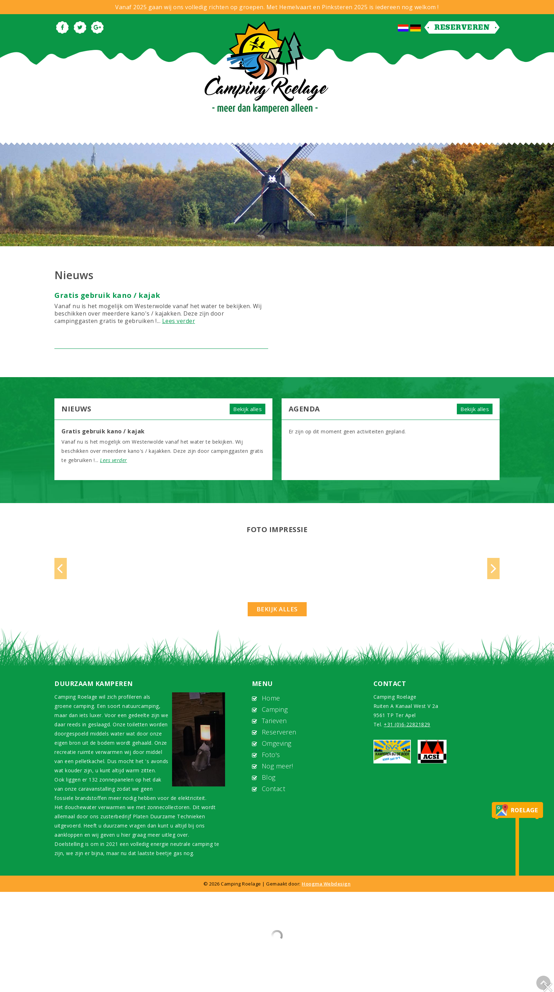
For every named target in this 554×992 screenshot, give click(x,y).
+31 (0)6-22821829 (407, 724)
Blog (269, 777)
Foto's (271, 754)
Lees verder (178, 321)
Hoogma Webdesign (326, 884)
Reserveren (462, 27)
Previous (60, 568)
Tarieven (274, 720)
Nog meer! (277, 766)
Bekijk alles (247, 409)
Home (271, 698)
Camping (275, 709)
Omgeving (276, 743)
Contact (273, 788)
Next (493, 568)
